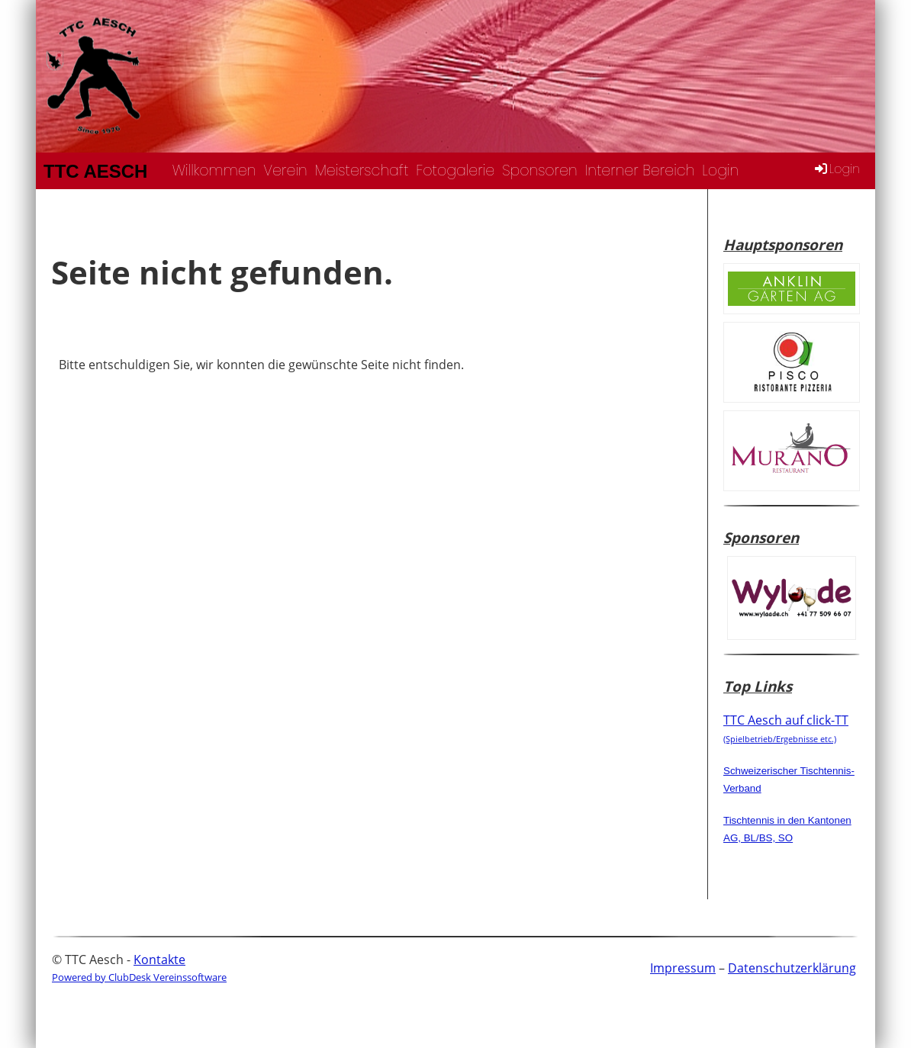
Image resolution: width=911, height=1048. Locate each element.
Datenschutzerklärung (792, 968)
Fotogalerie (455, 170)
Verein (285, 170)
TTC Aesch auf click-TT (785, 728)
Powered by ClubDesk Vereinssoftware (139, 977)
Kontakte (159, 959)
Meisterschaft (362, 170)
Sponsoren (539, 170)
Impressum (683, 968)
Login (720, 170)
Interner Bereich (640, 170)
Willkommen (214, 170)
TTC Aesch (95, 171)
